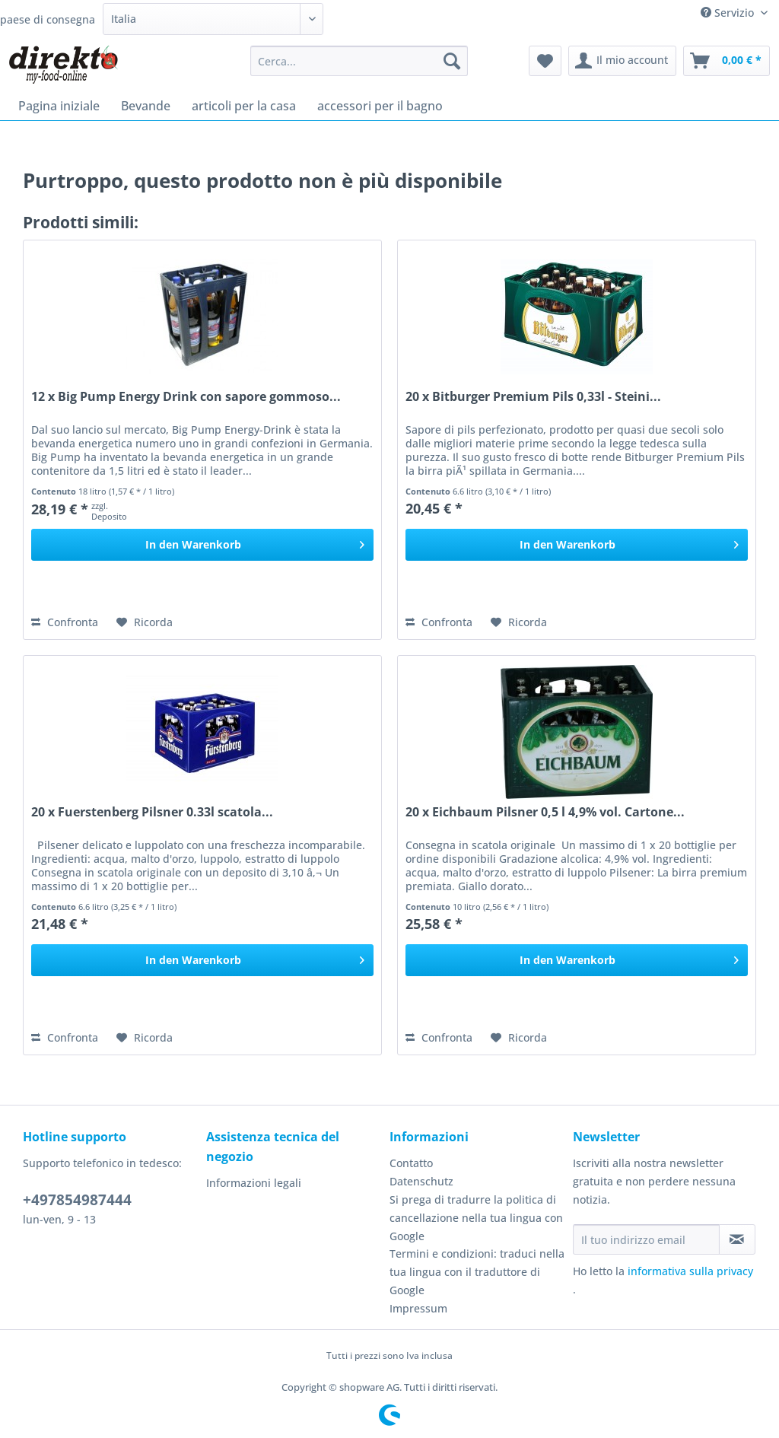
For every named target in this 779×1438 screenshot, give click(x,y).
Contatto (411, 1163)
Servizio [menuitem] (729, 12)
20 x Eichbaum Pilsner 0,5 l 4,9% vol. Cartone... (545, 812)
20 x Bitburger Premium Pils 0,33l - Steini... (533, 397)
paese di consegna (47, 19)
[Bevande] (145, 105)
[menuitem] (359, 68)
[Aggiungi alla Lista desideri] (144, 622)
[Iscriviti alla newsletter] (737, 1239)
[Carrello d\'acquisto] (726, 61)
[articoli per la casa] (244, 105)
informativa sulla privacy (690, 1271)
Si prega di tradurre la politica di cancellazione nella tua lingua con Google (476, 1217)
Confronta (64, 622)
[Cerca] (452, 61)
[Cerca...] (359, 61)
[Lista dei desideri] (545, 61)
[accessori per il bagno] (380, 105)
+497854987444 (77, 1200)
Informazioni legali (253, 1183)
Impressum (418, 1308)
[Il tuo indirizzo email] (646, 1239)
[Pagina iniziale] (59, 105)
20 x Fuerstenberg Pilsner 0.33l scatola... (152, 812)
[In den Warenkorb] (202, 545)
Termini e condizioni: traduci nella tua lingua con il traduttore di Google (477, 1271)
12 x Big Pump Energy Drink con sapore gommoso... (186, 397)
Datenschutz (421, 1181)
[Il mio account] (622, 61)
